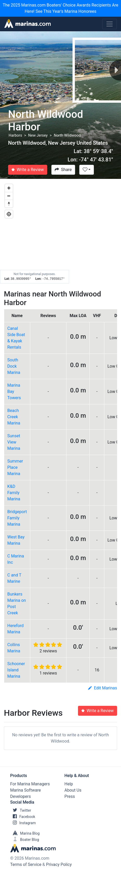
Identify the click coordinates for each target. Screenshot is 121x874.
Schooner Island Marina (16, 670)
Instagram (23, 823)
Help (68, 783)
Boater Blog (24, 839)
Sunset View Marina (13, 442)
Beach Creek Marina (13, 417)
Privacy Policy (59, 864)
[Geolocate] (9, 214)
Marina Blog (25, 833)
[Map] (60, 231)
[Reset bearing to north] (9, 204)
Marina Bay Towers (14, 391)
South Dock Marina (13, 366)
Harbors (15, 135)
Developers (20, 796)
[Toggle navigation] (109, 24)
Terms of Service (25, 864)
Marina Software (25, 790)
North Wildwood (67, 135)
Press (69, 796)
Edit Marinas (102, 687)
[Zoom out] (9, 196)
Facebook (22, 817)
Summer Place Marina (15, 467)
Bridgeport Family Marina (17, 518)
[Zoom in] (9, 188)
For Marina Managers (30, 783)
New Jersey (38, 135)
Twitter (20, 810)
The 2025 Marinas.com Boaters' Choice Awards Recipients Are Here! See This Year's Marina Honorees (60, 8)
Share (63, 169)
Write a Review (27, 169)
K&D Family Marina (13, 492)
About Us (72, 790)
